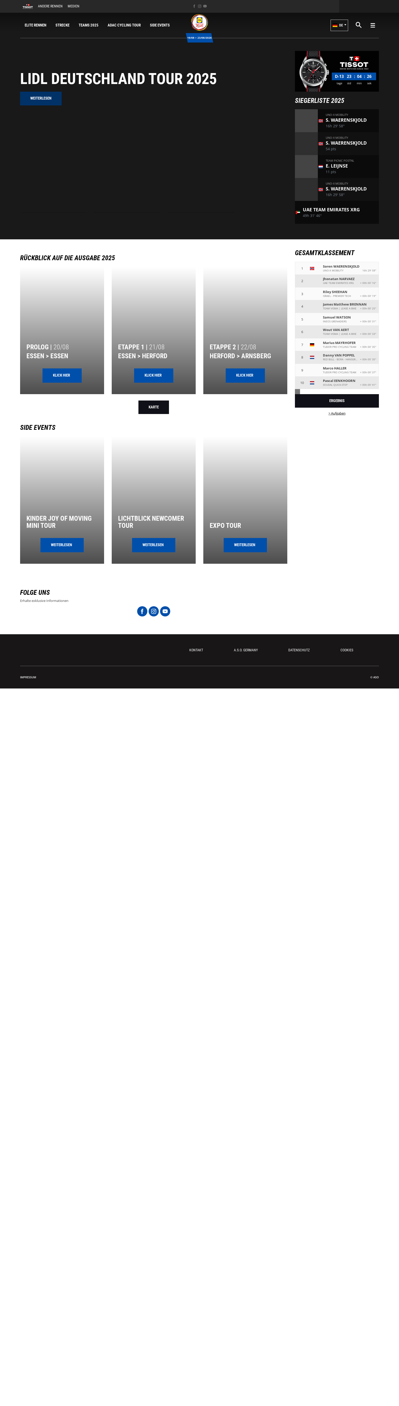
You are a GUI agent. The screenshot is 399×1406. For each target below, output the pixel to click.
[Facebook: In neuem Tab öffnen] (194, 6)
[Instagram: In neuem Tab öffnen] (199, 6)
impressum (28, 677)
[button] (339, 25)
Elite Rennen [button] (35, 25)
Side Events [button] (160, 25)
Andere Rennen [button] (50, 6)
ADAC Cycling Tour (124, 25)
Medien (73, 6)
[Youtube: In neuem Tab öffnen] (205, 6)
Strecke (62, 25)
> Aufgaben (337, 413)
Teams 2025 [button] (88, 25)
